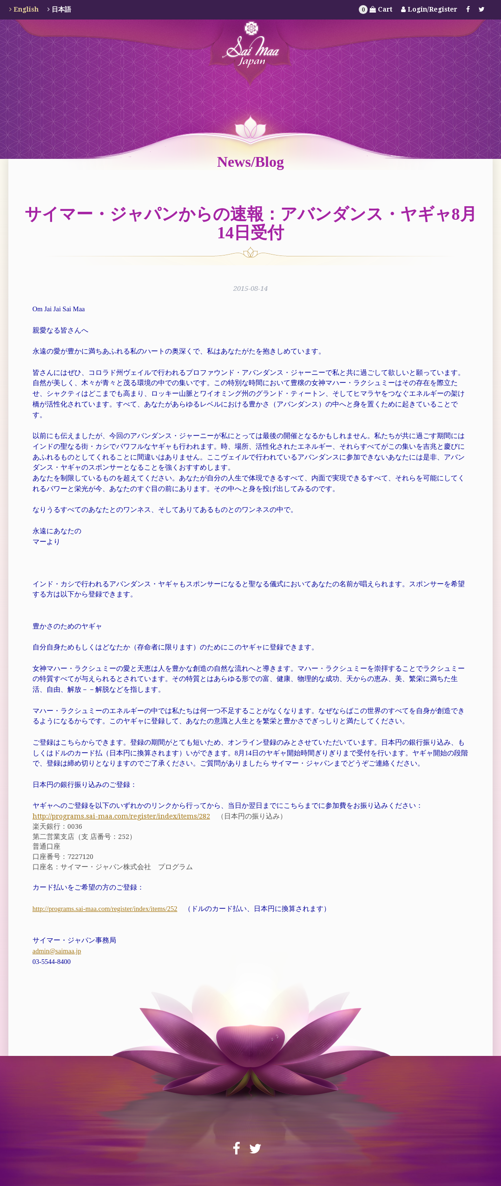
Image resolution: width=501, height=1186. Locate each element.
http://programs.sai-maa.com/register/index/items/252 (105, 908)
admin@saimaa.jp (57, 951)
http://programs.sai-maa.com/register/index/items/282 (121, 816)
